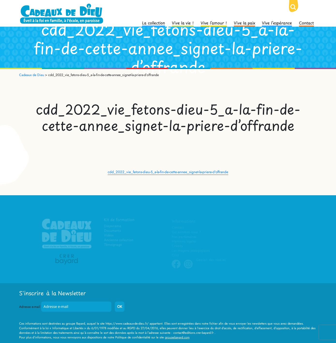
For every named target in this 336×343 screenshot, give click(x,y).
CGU (175, 255)
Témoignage (113, 244)
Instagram (188, 267)
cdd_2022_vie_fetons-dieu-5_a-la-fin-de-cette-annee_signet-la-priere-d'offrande (168, 172)
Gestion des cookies (210, 259)
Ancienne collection (118, 240)
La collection (153, 22)
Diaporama (112, 226)
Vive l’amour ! (214, 22)
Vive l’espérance (277, 22)
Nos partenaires (184, 236)
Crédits (177, 246)
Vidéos (109, 235)
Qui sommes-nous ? (186, 232)
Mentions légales (184, 241)
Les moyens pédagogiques (191, 250)
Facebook (176, 267)
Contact (306, 22)
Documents (112, 231)
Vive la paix (244, 22)
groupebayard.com (177, 337)
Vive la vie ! (183, 22)
